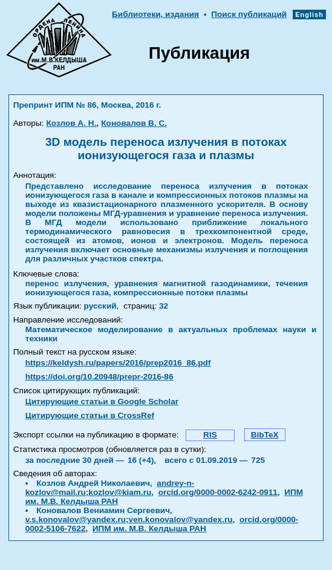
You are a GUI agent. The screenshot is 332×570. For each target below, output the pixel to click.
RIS (210, 434)
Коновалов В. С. (134, 123)
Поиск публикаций (249, 14)
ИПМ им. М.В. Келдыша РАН (149, 528)
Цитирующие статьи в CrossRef (89, 415)
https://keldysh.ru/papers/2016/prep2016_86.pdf (118, 362)
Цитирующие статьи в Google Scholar (101, 401)
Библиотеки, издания (155, 14)
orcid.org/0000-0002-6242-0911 (218, 492)
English (309, 14)
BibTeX (265, 434)
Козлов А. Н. (71, 123)
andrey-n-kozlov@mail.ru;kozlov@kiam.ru (110, 488)
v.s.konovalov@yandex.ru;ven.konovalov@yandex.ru (129, 519)
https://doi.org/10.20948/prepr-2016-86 (99, 376)
